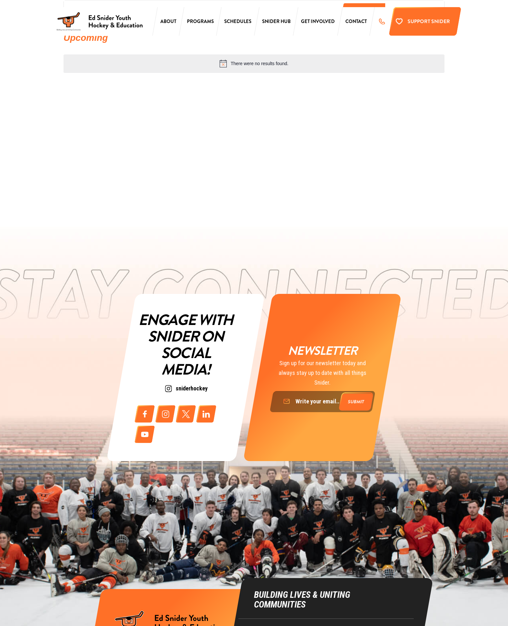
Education (264, 603)
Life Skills (264, 615)
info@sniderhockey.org (353, 584)
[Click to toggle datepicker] (86, 37)
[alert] (254, 63)
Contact (356, 23)
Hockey (262, 590)
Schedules (237, 23)
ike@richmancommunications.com (364, 609)
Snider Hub (276, 23)
